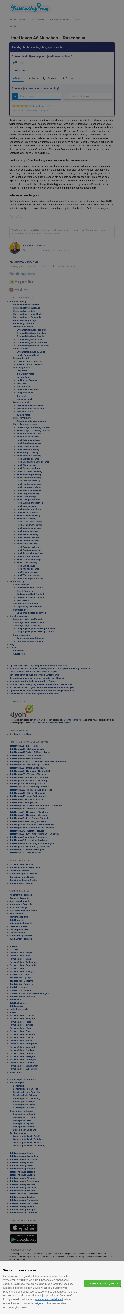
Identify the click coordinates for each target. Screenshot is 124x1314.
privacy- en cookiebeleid (49, 1299)
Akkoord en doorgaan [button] (102, 1283)
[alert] (62, 657)
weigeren (39, 1303)
